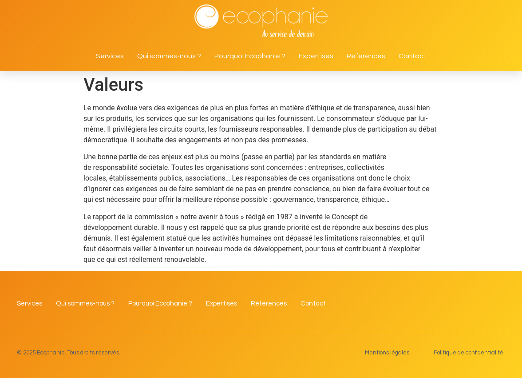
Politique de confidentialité (468, 353)
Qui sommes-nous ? (169, 56)
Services (110, 56)
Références (366, 56)
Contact (413, 56)
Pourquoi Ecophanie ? (249, 56)
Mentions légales (387, 353)
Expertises (316, 56)
